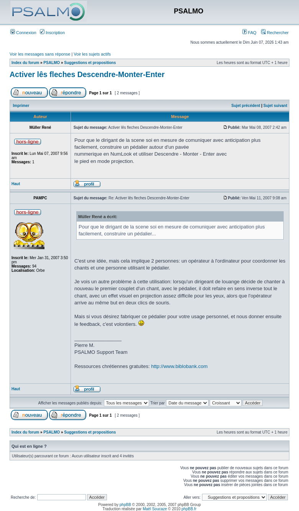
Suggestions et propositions (90, 63)
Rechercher (275, 32)
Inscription (52, 32)
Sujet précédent (246, 106)
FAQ (249, 32)
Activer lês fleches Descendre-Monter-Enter (87, 74)
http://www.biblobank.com (179, 366)
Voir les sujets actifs (92, 54)
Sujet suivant (275, 106)
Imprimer (21, 106)
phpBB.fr (189, 509)
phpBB (125, 505)
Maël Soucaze (155, 509)
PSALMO (51, 63)
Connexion (23, 32)
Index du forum (25, 63)
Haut (16, 184)
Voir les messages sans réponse (40, 54)
